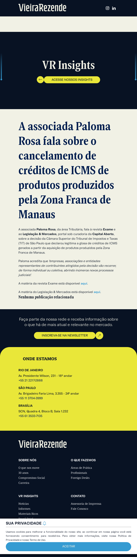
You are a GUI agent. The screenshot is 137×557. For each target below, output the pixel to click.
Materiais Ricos (28, 513)
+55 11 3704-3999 (30, 398)
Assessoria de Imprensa (86, 503)
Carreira (23, 482)
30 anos (23, 472)
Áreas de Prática (81, 467)
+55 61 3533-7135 (30, 416)
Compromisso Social (31, 477)
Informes (24, 508)
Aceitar (68, 546)
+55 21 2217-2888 (30, 380)
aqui (84, 283)
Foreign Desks (80, 477)
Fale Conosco (79, 508)
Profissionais (79, 472)
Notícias (23, 503)
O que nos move (28, 467)
